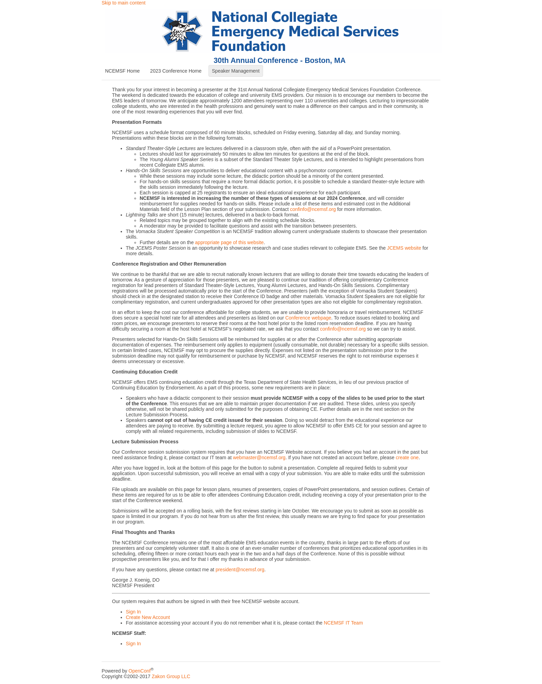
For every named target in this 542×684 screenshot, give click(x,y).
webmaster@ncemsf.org (259, 457)
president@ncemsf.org (240, 569)
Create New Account (148, 617)
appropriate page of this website (229, 242)
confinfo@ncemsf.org (313, 209)
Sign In (133, 611)
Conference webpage (308, 318)
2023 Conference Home (176, 71)
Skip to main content (124, 3)
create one (407, 457)
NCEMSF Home (122, 71)
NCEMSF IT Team (343, 623)
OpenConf (140, 671)
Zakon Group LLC (171, 676)
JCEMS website (404, 248)
